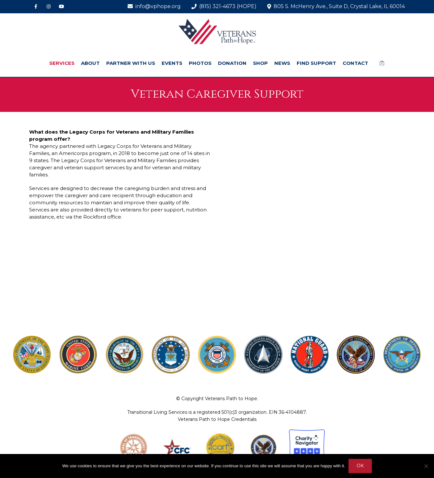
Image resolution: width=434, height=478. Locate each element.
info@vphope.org (154, 6)
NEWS (282, 63)
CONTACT (355, 63)
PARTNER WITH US (130, 63)
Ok (360, 466)
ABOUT (90, 63)
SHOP (260, 63)
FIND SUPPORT (316, 63)
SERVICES (61, 63)
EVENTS (172, 63)
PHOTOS (200, 63)
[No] (426, 466)
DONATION (232, 63)
